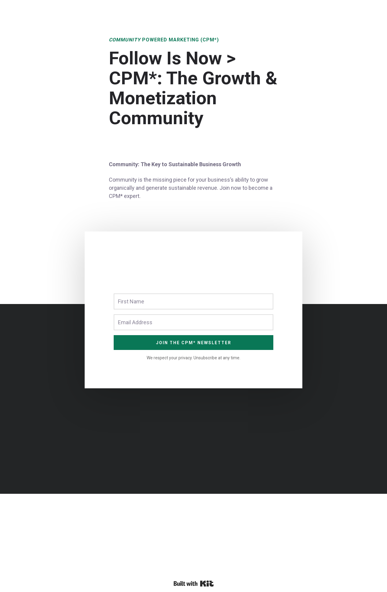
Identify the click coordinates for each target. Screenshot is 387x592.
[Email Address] (193, 322)
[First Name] (193, 301)
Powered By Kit (194, 583)
